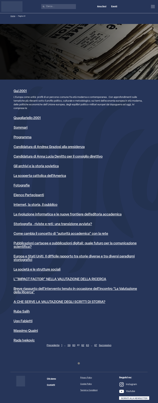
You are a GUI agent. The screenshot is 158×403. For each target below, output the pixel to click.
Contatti (51, 385)
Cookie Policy (86, 384)
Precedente (53, 345)
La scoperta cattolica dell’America (40, 176)
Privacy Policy (86, 378)
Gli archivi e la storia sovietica (36, 166)
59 (69, 345)
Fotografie (22, 185)
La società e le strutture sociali (37, 269)
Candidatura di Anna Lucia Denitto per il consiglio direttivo (58, 156)
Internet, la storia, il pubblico (35, 205)
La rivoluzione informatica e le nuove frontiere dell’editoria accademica (68, 214)
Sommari (21, 128)
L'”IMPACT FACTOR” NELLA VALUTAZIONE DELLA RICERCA (60, 279)
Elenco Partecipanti (29, 195)
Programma (22, 137)
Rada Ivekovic (24, 340)
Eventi (115, 7)
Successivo (105, 345)
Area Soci (102, 7)
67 (95, 345)
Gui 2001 (20, 91)
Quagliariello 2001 (27, 118)
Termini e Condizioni (89, 391)
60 (73, 345)
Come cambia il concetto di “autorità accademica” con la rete (61, 234)
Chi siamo (51, 379)
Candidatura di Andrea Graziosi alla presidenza (49, 147)
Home (12, 16)
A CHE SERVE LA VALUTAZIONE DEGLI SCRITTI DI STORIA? (59, 302)
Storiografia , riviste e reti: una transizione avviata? (53, 224)
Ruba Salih (22, 311)
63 (87, 345)
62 (82, 345)
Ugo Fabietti (23, 321)
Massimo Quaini (26, 331)
